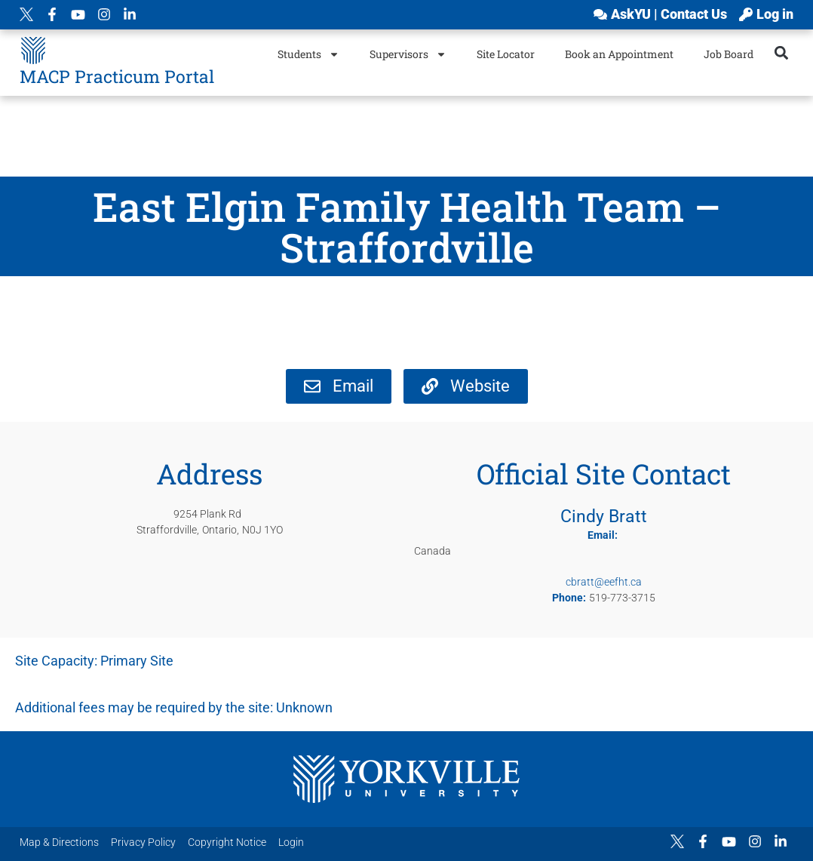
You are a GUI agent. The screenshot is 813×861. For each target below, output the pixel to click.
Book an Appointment (619, 54)
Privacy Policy (143, 842)
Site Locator (506, 54)
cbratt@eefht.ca (604, 582)
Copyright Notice (227, 842)
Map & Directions (59, 842)
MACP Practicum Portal (117, 76)
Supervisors (408, 54)
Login (291, 842)
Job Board (728, 54)
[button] (781, 52)
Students (308, 54)
